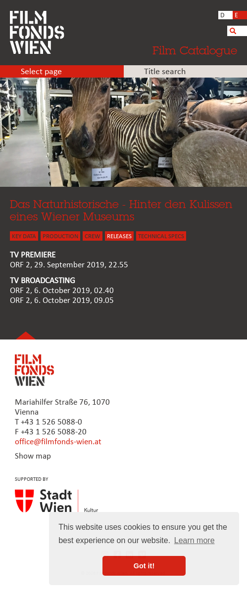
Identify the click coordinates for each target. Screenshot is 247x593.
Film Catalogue (194, 50)
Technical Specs (161, 236)
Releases (119, 236)
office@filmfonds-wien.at (58, 442)
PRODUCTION (60, 236)
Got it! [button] (144, 566)
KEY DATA (24, 236)
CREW (92, 236)
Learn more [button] (194, 540)
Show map (33, 456)
